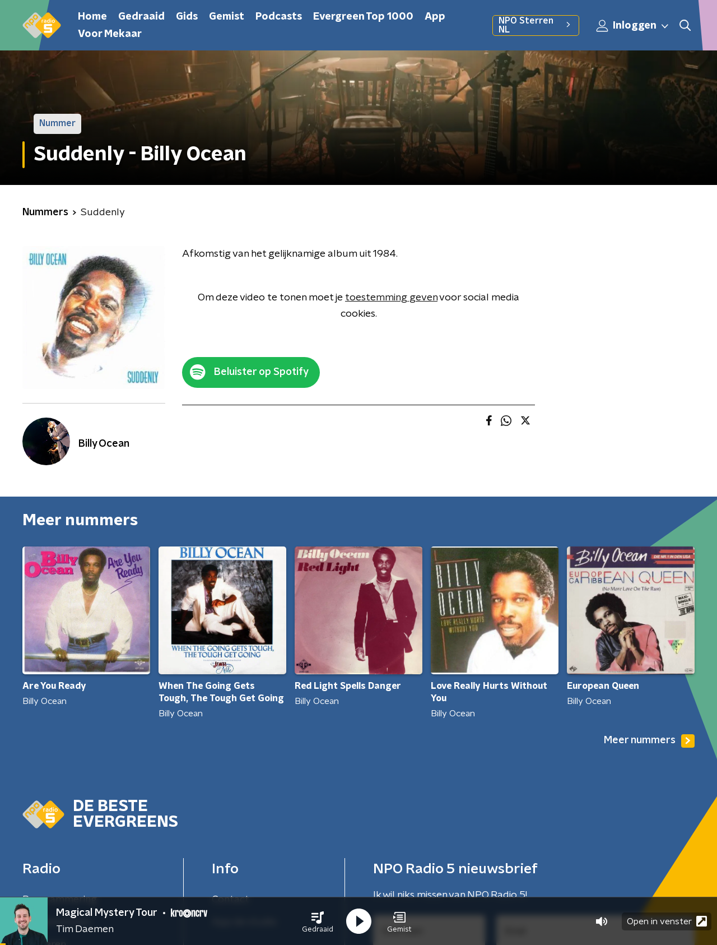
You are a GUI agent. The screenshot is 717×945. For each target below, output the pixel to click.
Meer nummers (649, 741)
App (435, 17)
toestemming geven (391, 298)
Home (92, 17)
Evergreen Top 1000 (363, 17)
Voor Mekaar (110, 34)
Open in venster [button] (667, 921)
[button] (318, 921)
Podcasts (278, 17)
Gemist (226, 17)
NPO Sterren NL (536, 25)
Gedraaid (141, 17)
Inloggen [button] (633, 26)
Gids (187, 17)
